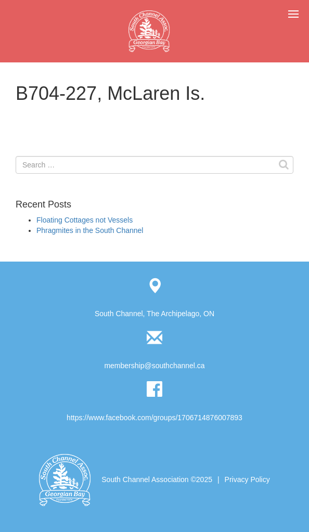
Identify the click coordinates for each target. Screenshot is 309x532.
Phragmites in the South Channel (89, 230)
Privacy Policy (247, 479)
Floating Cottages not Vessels (84, 220)
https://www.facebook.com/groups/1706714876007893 (154, 417)
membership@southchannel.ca (154, 365)
